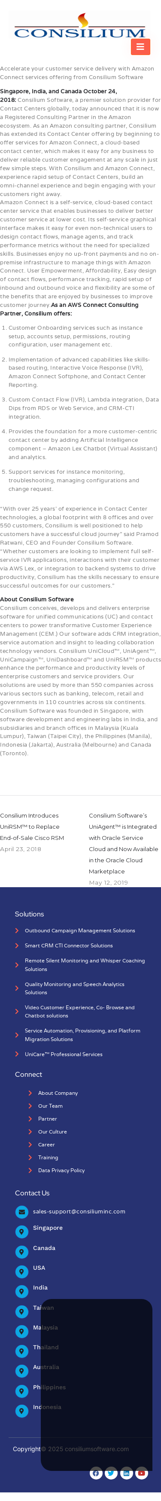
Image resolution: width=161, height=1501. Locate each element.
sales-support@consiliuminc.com (79, 1211)
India (40, 1287)
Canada (44, 1247)
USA (39, 1267)
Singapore (48, 1227)
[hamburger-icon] (140, 47)
